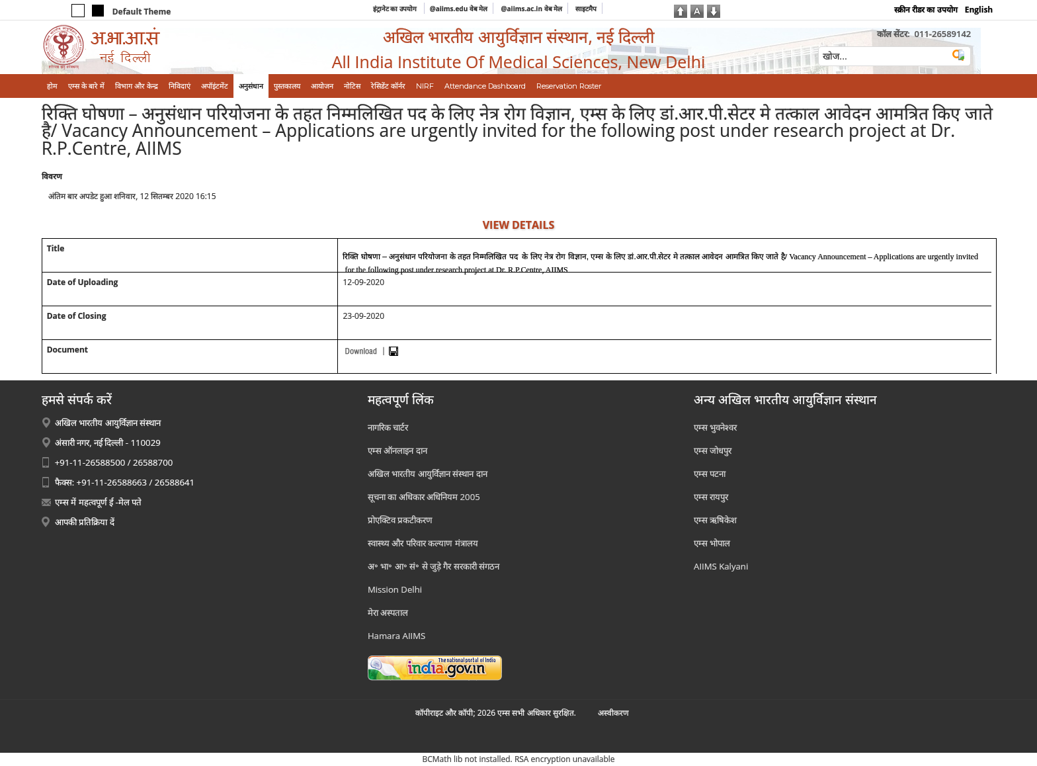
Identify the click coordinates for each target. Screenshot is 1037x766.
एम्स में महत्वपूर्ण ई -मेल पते (98, 502)
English (979, 9)
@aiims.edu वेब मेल (459, 8)
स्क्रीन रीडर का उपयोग (925, 9)
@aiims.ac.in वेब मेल (532, 8)
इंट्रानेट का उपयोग (396, 8)
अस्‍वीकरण (613, 712)
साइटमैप (586, 8)
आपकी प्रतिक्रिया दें (84, 522)
